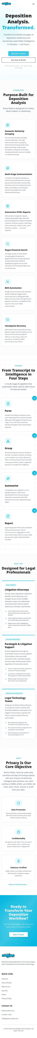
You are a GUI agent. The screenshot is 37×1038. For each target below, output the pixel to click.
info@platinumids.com (10, 1019)
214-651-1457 (7, 1015)
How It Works (6, 983)
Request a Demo (18, 54)
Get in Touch (18, 934)
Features (5, 979)
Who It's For (6, 987)
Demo (4, 994)
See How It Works (18, 61)
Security (4, 991)
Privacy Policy (7, 998)
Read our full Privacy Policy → (18, 884)
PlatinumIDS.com (8, 1011)
